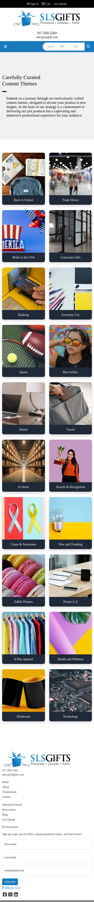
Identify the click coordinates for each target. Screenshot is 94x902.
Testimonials (9, 791)
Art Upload (8, 819)
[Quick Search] (51, 47)
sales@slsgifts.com (47, 37)
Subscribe (10, 881)
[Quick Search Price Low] (65, 47)
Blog (5, 814)
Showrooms (9, 809)
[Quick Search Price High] (78, 47)
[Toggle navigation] (5, 46)
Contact (6, 796)
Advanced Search (12, 804)
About (5, 786)
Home (5, 781)
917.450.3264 (47, 33)
